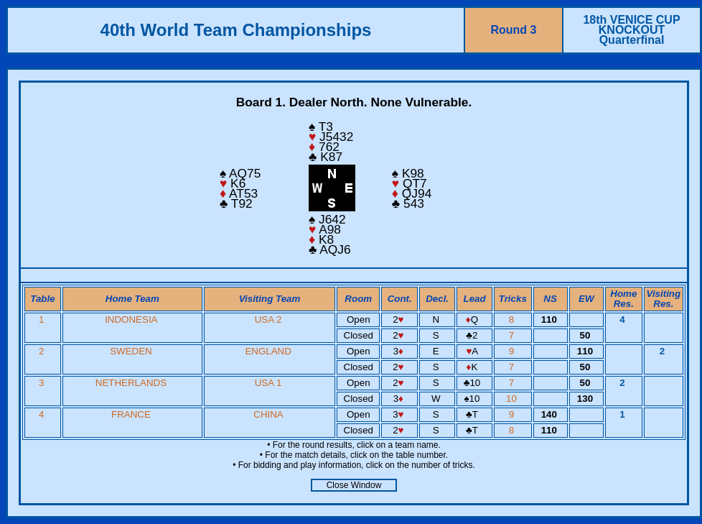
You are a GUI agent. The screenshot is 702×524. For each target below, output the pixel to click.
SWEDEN (131, 351)
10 (513, 398)
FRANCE (131, 414)
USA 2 (268, 319)
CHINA (268, 414)
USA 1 (268, 382)
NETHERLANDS (131, 382)
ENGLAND (268, 351)
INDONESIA (131, 319)
